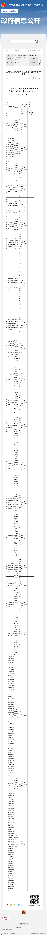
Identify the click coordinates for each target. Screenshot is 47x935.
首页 (7, 50)
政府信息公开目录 (32, 50)
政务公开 (11, 50)
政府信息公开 (23, 50)
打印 (39, 78)
